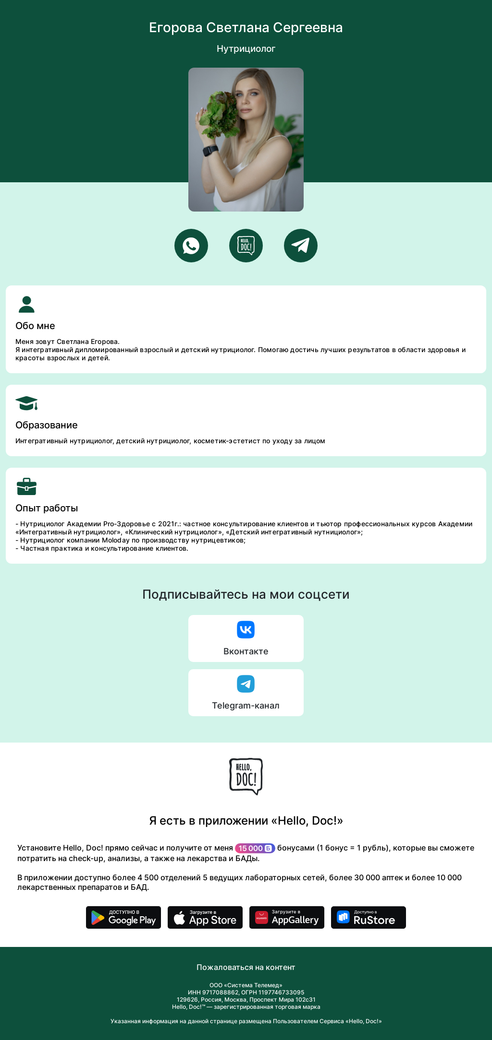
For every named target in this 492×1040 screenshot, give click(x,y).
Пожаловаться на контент (246, 967)
